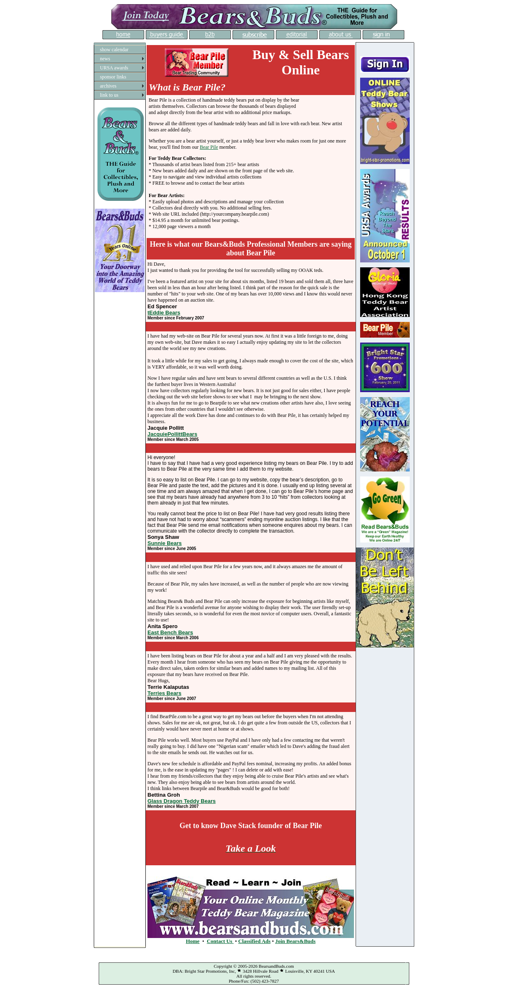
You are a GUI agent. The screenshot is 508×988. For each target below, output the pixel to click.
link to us (109, 95)
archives (108, 86)
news (105, 59)
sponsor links (113, 77)
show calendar (114, 49)
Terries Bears (164, 693)
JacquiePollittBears (172, 434)
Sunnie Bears (164, 543)
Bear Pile (209, 147)
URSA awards (114, 68)
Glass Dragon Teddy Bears (181, 801)
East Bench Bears (170, 632)
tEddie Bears (163, 312)
